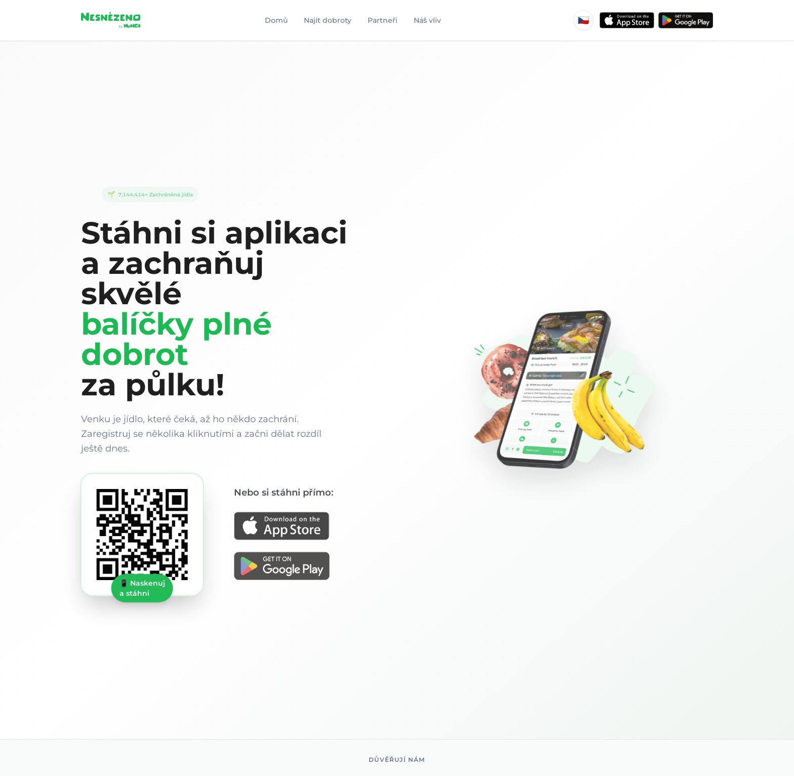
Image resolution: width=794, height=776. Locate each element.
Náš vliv (427, 20)
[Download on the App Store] (287, 527)
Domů (276, 20)
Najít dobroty (327, 20)
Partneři (383, 20)
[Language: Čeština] (583, 20)
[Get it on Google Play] (287, 567)
